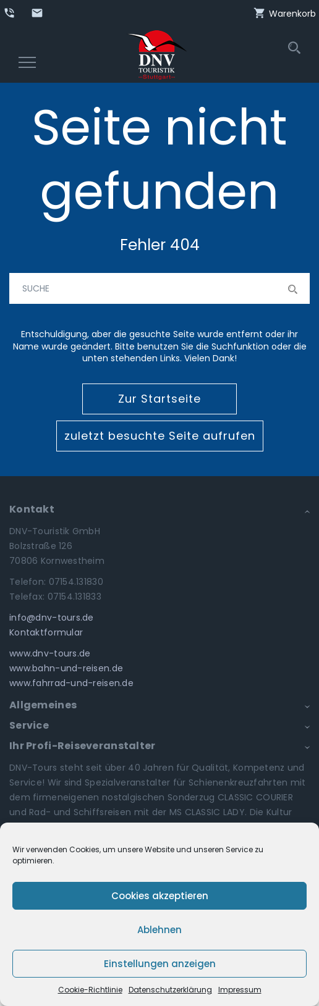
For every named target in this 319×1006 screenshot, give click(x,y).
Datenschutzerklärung (170, 989)
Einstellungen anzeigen (160, 963)
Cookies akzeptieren (159, 895)
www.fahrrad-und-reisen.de (71, 683)
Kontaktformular (46, 632)
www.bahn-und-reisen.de (66, 668)
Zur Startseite (159, 398)
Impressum (240, 989)
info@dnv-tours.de (51, 617)
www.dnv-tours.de (49, 653)
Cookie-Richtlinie (90, 989)
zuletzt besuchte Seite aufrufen (159, 435)
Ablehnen (159, 929)
